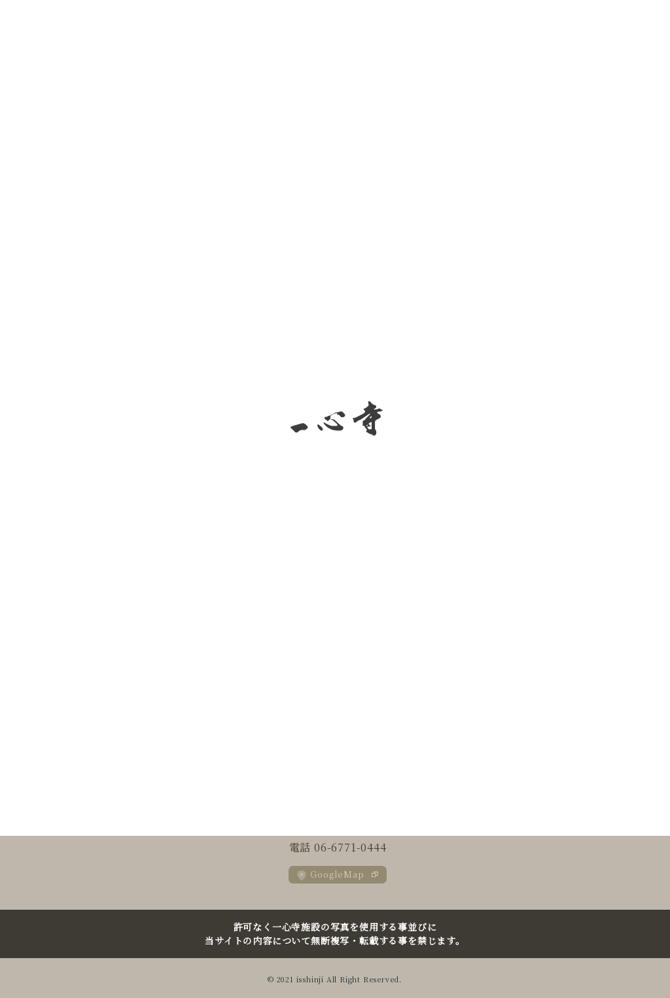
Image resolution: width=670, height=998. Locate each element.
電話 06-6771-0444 (338, 847)
